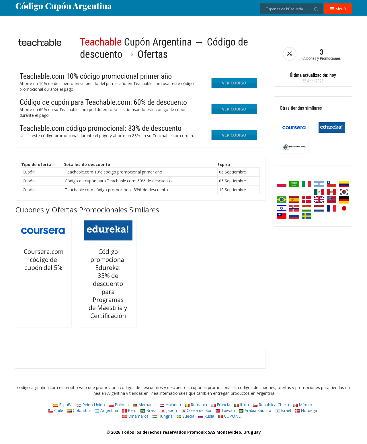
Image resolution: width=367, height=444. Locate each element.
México (302, 404)
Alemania (144, 404)
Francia (220, 404)
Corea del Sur (196, 410)
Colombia (79, 410)
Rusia (206, 416)
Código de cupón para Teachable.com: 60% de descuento (103, 102)
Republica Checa (271, 404)
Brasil (148, 410)
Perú (129, 410)
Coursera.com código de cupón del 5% (43, 260)
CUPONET (230, 416)
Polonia (119, 404)
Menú (338, 8)
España (63, 404)
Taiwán (225, 410)
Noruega (306, 410)
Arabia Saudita (255, 410)
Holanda (170, 404)
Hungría (163, 416)
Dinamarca (135, 416)
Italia (241, 404)
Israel (283, 410)
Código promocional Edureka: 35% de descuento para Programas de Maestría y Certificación (108, 284)
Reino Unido (91, 404)
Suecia (185, 416)
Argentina (106, 410)
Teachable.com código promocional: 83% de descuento (100, 128)
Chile (55, 410)
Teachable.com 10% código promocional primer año (95, 76)
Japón (169, 410)
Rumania (196, 404)
